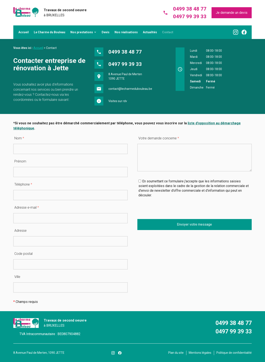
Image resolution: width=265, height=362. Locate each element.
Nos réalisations (126, 32)
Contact (167, 32)
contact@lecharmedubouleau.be (130, 88)
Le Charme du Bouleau (49, 32)
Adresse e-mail (26, 207)
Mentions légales (200, 352)
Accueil (23, 32)
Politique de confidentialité (234, 352)
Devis (105, 32)
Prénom (20, 161)
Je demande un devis (231, 13)
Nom (19, 138)
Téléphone (23, 184)
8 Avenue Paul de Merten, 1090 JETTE (38, 352)
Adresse (20, 231)
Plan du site (176, 352)
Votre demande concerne (158, 138)
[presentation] (169, 210)
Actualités (150, 32)
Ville (17, 277)
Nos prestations (81, 32)
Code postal (23, 254)
